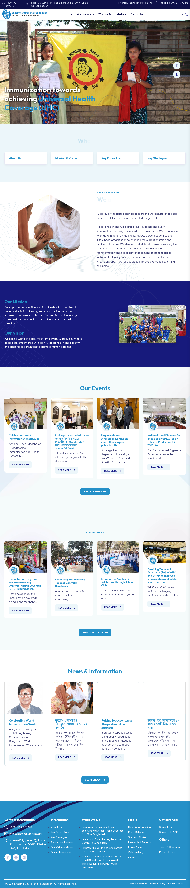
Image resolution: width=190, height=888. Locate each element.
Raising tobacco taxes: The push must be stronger (116, 724)
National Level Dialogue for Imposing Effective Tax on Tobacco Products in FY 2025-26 (163, 440)
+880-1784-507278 (12, 4)
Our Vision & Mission (62, 847)
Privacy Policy (167, 852)
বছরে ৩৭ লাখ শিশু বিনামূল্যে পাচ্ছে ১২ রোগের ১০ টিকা (71, 724)
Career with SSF (168, 832)
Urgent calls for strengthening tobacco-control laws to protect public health (115, 440)
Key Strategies (157, 158)
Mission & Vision (66, 158)
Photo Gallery (136, 847)
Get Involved (138, 14)
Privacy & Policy (157, 883)
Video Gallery (135, 852)
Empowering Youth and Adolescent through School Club (117, 582)
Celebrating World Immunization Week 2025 (24, 437)
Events (132, 857)
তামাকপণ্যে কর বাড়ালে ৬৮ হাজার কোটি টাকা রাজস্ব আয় (163, 724)
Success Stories (137, 837)
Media (120, 14)
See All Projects (93, 632)
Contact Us (165, 827)
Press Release (136, 832)
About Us (15, 158)
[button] (176, 65)
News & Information (139, 827)
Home (69, 14)
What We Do (105, 14)
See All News (93, 780)
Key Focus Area (111, 158)
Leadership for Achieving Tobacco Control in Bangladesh (70, 583)
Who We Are (84, 14)
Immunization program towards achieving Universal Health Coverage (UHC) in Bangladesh (25, 584)
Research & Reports (139, 842)
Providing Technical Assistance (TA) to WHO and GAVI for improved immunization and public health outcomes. (162, 576)
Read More (18, 464)
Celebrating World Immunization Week (22, 722)
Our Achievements (61, 852)
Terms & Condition (169, 847)
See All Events (93, 491)
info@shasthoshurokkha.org (137, 2)
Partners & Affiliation (62, 842)
